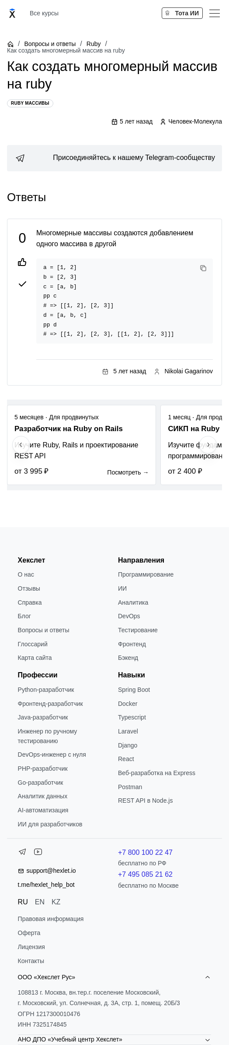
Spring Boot (134, 689)
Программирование (145, 574)
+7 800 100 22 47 (145, 852)
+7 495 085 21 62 (145, 874)
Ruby (94, 44)
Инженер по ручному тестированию (47, 736)
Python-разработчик (46, 689)
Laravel (128, 731)
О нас (26, 574)
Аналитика (133, 602)
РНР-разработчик (43, 768)
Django (127, 745)
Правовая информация (51, 918)
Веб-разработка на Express (156, 772)
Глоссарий (33, 644)
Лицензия (31, 946)
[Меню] (214, 13)
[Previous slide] (21, 444)
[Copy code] (203, 268)
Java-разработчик (43, 717)
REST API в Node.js (145, 800)
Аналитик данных (43, 796)
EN (40, 902)
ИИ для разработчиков (50, 824)
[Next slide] (208, 444)
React (126, 758)
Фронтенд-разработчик (50, 703)
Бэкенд (128, 657)
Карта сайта (35, 657)
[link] (114, 158)
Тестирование (138, 630)
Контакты (31, 960)
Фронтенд (132, 644)
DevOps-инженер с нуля (52, 754)
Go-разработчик (40, 782)
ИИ (122, 588)
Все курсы (44, 13)
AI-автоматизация (43, 810)
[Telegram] (22, 853)
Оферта (29, 932)
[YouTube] (38, 853)
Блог (24, 616)
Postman (130, 786)
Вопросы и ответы (50, 44)
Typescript (132, 717)
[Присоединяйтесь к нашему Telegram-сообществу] (114, 158)
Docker (127, 703)
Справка (30, 602)
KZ (56, 902)
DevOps (129, 616)
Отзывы (29, 588)
